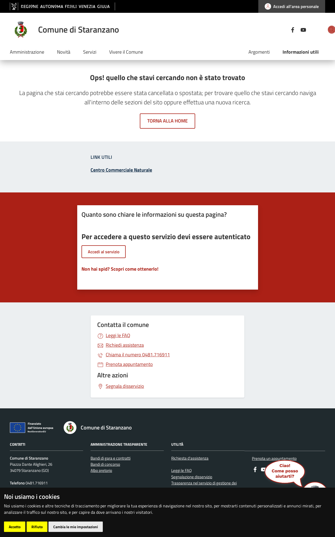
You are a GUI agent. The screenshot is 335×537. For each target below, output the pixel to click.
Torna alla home (167, 120)
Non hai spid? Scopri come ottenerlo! (119, 269)
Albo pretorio (101, 470)
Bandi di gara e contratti (110, 458)
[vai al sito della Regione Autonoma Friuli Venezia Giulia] (62, 6)
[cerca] (318, 29)
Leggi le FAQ (118, 335)
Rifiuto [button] (37, 527)
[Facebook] (274, 29)
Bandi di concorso (105, 464)
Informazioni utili (301, 52)
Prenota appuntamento (129, 364)
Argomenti (259, 52)
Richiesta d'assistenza (190, 458)
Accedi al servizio (103, 251)
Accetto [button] (15, 527)
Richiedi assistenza (125, 345)
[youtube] (284, 29)
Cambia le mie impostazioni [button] (75, 527)
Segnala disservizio (125, 386)
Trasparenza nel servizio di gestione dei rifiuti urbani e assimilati (204, 486)
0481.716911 (138, 354)
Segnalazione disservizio (191, 477)
